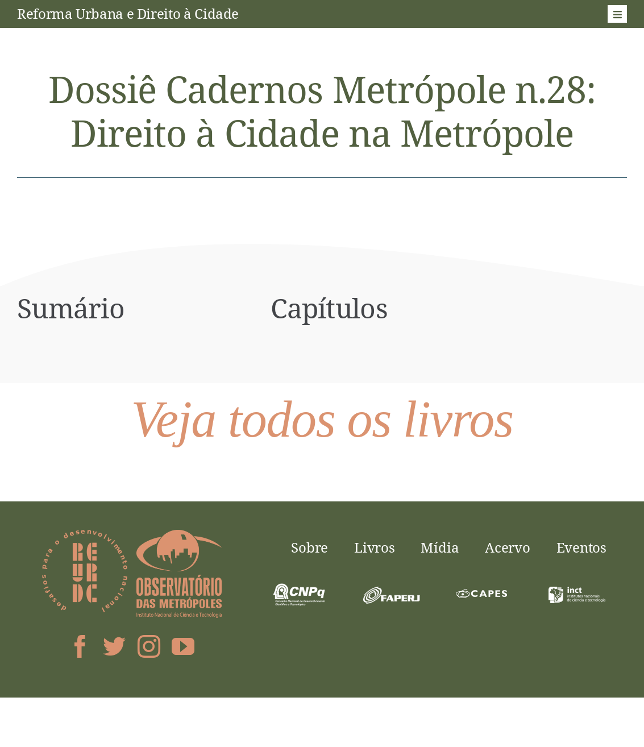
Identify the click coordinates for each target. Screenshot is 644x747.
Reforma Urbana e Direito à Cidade (128, 13)
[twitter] (114, 646)
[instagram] (149, 646)
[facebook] (80, 646)
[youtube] (183, 646)
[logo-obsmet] (179, 534)
